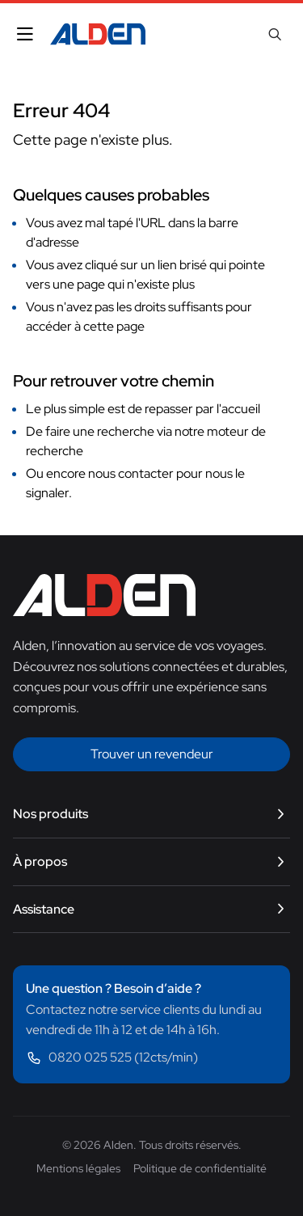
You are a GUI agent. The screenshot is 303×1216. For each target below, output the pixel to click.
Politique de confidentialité (200, 1168)
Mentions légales (78, 1168)
